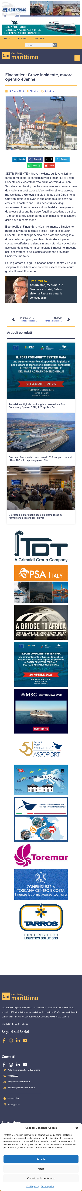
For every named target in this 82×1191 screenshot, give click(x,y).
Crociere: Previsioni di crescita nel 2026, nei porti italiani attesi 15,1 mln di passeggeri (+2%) (40, 459)
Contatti (39, 38)
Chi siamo (22, 38)
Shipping (34, 91)
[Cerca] (55, 45)
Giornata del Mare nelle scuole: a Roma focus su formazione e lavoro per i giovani (35, 516)
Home (7, 38)
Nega (41, 1168)
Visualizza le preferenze (41, 1178)
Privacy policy (47, 1186)
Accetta (41, 1159)
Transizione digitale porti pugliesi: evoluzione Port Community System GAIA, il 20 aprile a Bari (37, 406)
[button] (76, 1128)
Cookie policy (32, 1186)
